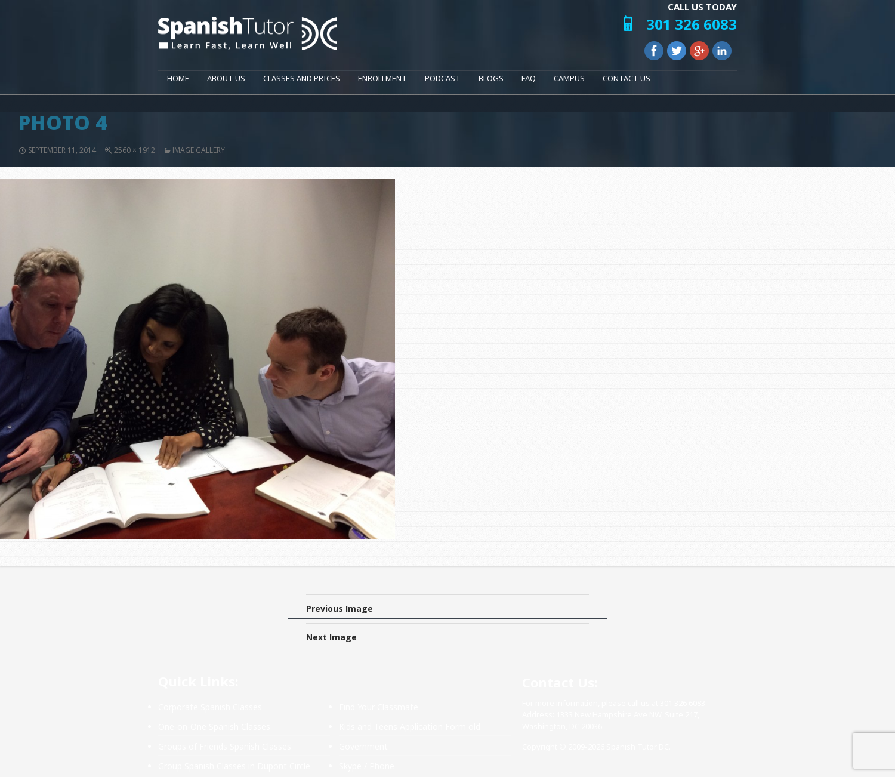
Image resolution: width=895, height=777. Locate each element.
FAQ (528, 78)
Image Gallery (198, 150)
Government (363, 746)
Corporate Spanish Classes (210, 707)
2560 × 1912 (134, 150)
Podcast (443, 78)
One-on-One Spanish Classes (214, 726)
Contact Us (626, 78)
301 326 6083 (691, 24)
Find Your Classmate (378, 707)
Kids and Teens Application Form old (409, 726)
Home (178, 78)
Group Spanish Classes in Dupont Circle (234, 766)
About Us (226, 78)
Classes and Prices (301, 78)
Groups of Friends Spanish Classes (224, 746)
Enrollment (382, 78)
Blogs (491, 78)
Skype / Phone (366, 766)
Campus (569, 78)
